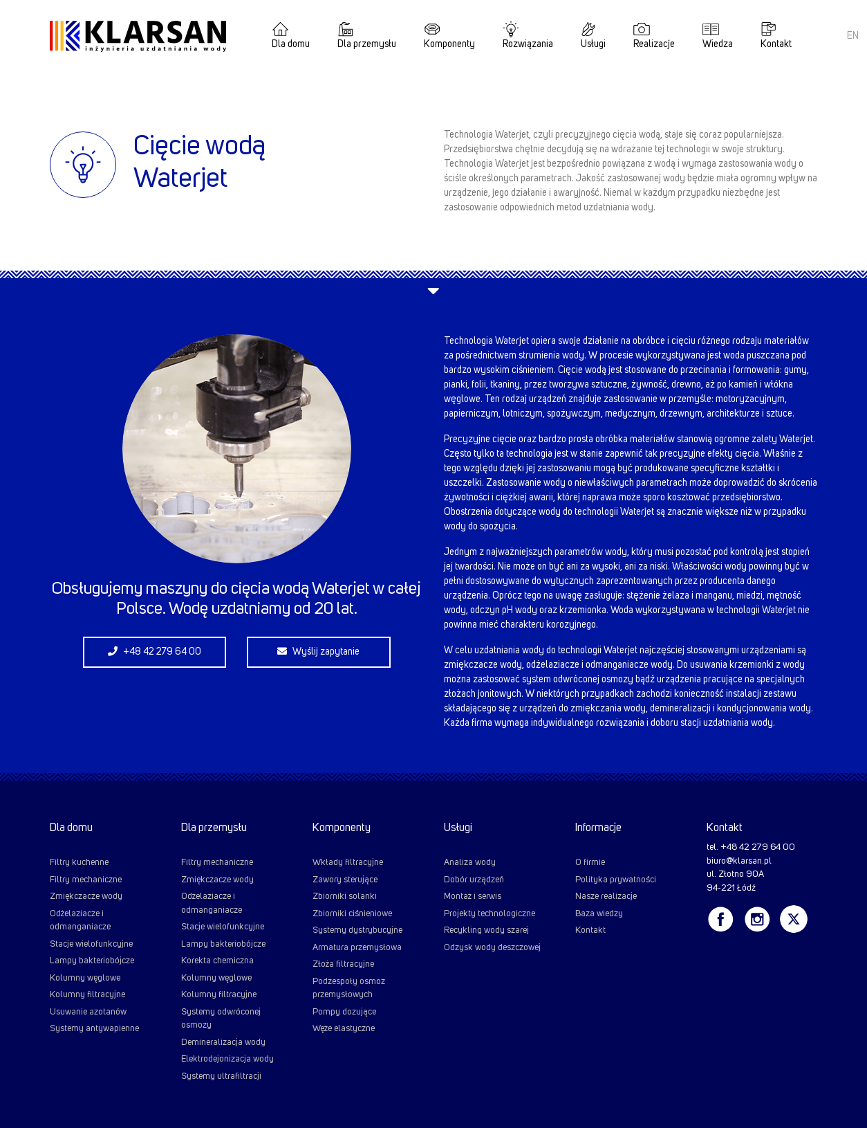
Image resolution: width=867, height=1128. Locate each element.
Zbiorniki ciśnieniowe (352, 913)
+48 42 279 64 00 (154, 651)
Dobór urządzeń (474, 879)
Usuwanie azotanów (88, 1012)
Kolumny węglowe (85, 978)
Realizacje (654, 44)
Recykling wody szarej (486, 930)
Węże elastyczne (344, 1028)
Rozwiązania (528, 44)
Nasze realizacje (606, 896)
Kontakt (776, 44)
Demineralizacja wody (223, 1042)
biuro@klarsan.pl (739, 861)
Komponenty (449, 44)
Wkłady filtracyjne (348, 862)
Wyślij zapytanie (318, 651)
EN (853, 36)
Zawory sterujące (345, 879)
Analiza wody (470, 862)
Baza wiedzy (599, 913)
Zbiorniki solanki (345, 896)
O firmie (590, 862)
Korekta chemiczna (217, 960)
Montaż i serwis (472, 896)
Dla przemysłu (366, 44)
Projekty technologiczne (489, 913)
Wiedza (717, 44)
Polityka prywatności (615, 879)
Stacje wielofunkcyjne (91, 944)
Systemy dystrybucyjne (357, 930)
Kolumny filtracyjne (87, 994)
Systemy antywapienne (94, 1028)
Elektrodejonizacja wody (227, 1059)
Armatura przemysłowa (357, 947)
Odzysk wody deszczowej (492, 947)
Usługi (593, 44)
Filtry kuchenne (79, 862)
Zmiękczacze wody (86, 896)
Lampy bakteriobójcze (92, 960)
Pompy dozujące (344, 1012)
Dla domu (291, 44)
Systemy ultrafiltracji (221, 1076)
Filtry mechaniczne (86, 879)
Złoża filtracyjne (343, 964)
